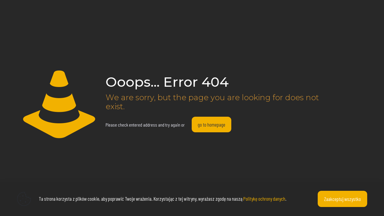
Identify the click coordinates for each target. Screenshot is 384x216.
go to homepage (211, 125)
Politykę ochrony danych (264, 199)
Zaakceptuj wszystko (342, 199)
